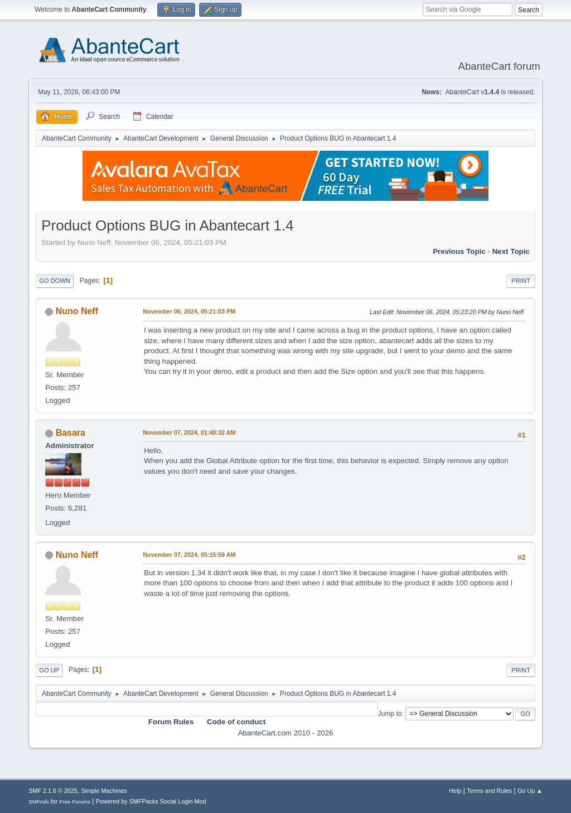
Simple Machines (104, 790)
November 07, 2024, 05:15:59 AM (189, 554)
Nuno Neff (77, 311)
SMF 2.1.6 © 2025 (53, 790)
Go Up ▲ (530, 790)
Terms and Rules (489, 790)
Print (520, 280)
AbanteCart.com (264, 733)
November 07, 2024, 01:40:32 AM (189, 432)
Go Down (54, 280)
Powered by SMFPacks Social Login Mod (151, 801)
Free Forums (74, 801)
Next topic (511, 251)
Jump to (390, 714)
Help (455, 790)
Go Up (49, 670)
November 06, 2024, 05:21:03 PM (189, 311)
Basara (70, 432)
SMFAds (38, 801)
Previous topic (459, 251)
